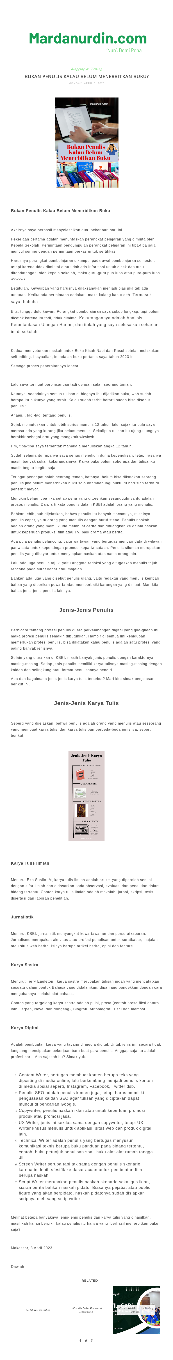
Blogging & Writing (86, 69)
